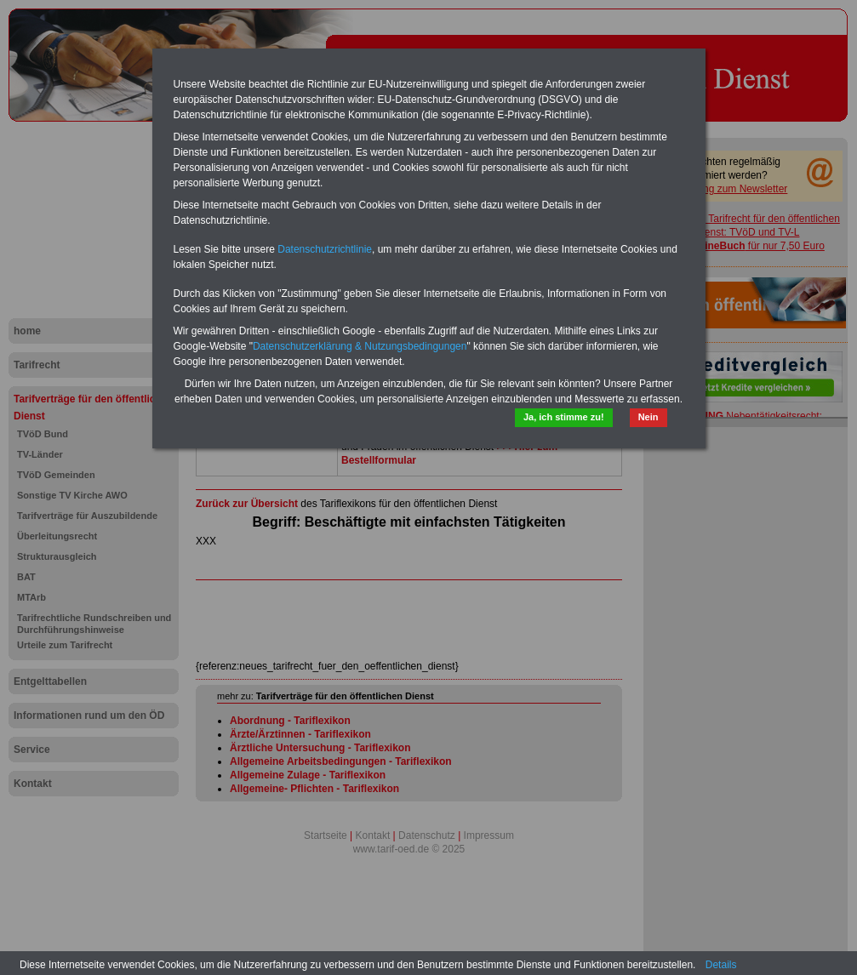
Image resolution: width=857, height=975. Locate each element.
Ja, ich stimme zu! (563, 417)
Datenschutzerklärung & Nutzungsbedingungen (360, 346)
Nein (648, 417)
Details (721, 965)
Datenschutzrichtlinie (324, 249)
